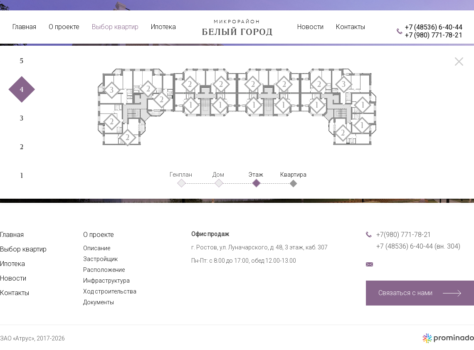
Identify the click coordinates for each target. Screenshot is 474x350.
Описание (96, 248)
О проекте (64, 27)
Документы (98, 302)
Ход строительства (109, 291)
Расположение (104, 269)
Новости (310, 27)
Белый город (237, 28)
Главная (24, 27)
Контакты (350, 27)
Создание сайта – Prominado (448, 338)
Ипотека (163, 27)
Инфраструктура (106, 280)
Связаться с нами (405, 293)
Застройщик (100, 259)
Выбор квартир (115, 27)
